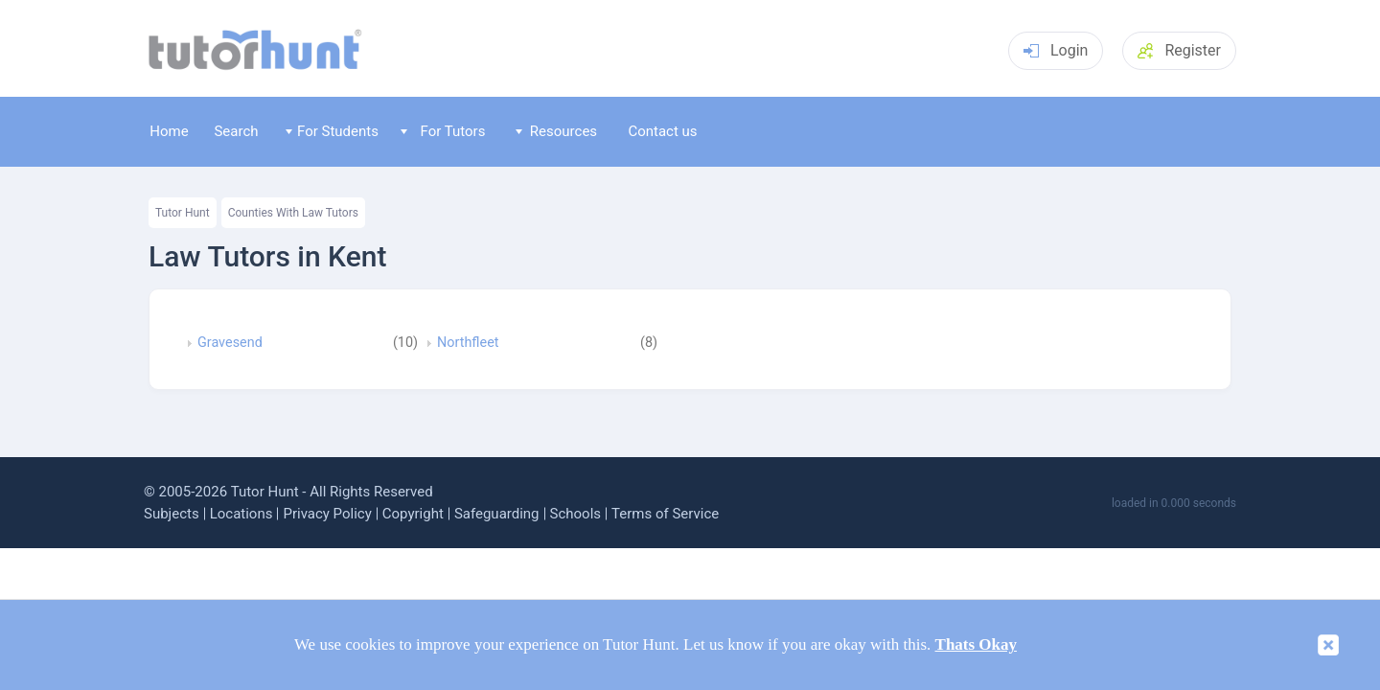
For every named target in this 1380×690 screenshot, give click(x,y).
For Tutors (443, 131)
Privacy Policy (327, 513)
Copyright (413, 513)
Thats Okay (976, 644)
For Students (332, 131)
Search (236, 131)
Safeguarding (497, 513)
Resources (557, 131)
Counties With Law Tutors (293, 212)
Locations (241, 513)
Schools (576, 513)
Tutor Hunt (182, 212)
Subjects (171, 513)
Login (1056, 50)
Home (169, 131)
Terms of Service (665, 513)
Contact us (662, 131)
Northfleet (467, 343)
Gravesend (230, 343)
